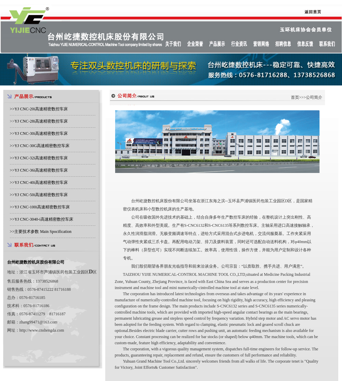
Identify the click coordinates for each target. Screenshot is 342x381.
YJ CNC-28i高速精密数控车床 (40, 121)
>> (39, 109)
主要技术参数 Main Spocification (42, 231)
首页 (295, 97)
